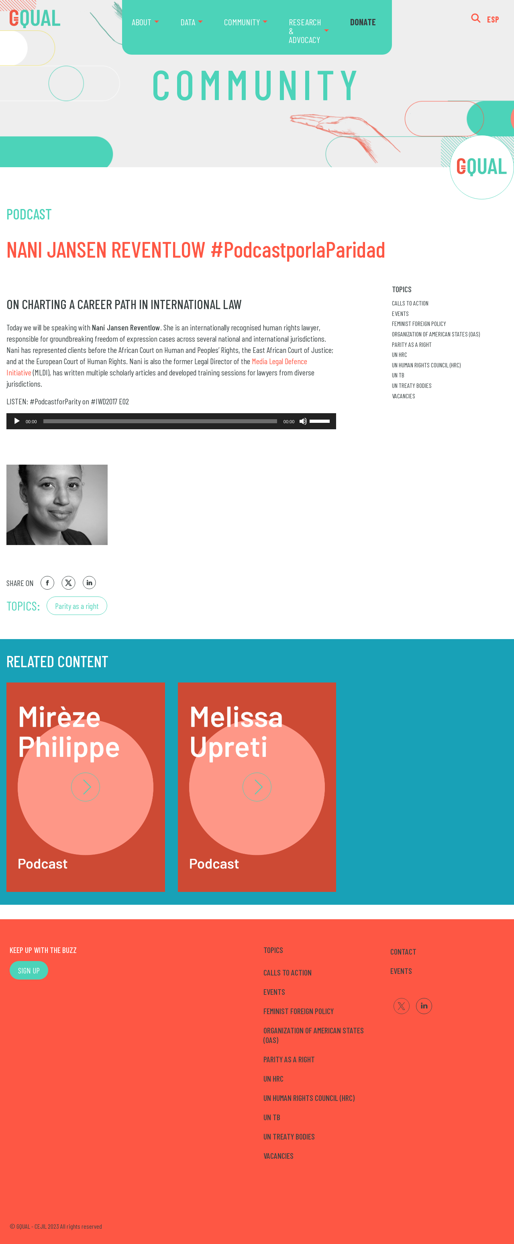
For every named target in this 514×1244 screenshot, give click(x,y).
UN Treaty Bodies (412, 385)
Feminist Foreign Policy (419, 323)
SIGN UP (29, 970)
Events (400, 313)
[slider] (160, 421)
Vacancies (403, 396)
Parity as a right (77, 606)
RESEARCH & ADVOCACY (305, 30)
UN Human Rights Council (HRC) (426, 365)
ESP (493, 19)
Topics (402, 289)
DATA (187, 21)
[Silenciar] (303, 421)
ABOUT (141, 21)
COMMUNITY (242, 21)
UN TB (398, 375)
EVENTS (401, 971)
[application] (171, 421)
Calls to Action (410, 303)
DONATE (363, 21)
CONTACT (403, 951)
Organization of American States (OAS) (436, 334)
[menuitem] (151, 27)
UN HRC (399, 354)
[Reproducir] (17, 421)
